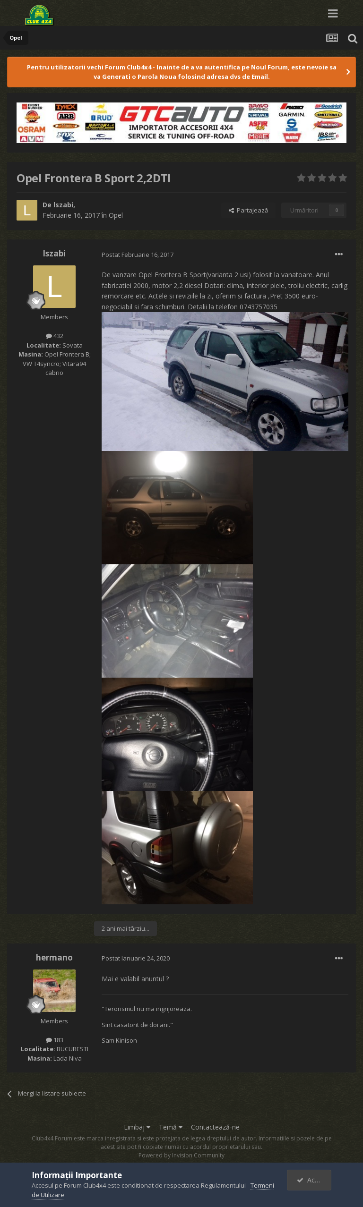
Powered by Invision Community (181, 1155)
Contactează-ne (215, 1126)
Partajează (248, 210)
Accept (312, 1179)
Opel (116, 215)
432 (54, 336)
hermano (54, 957)
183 (54, 1040)
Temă (170, 1126)
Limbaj (137, 1126)
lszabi (63, 204)
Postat (137, 254)
